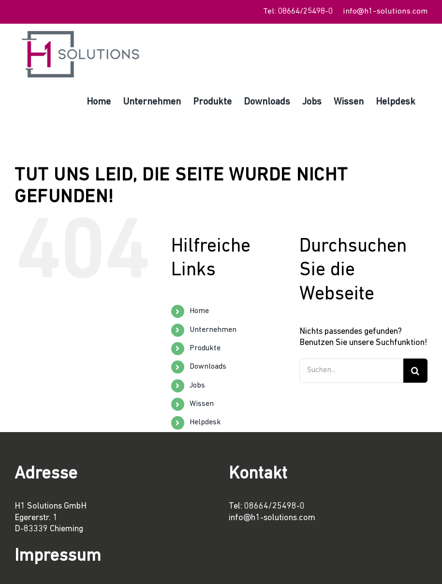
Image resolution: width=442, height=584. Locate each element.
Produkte (205, 348)
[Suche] (415, 371)
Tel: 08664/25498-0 (298, 11)
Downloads (208, 367)
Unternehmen (213, 330)
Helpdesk (205, 422)
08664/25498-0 (274, 506)
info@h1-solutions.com (385, 11)
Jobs (197, 385)
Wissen (202, 404)
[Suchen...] (351, 371)
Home (199, 311)
